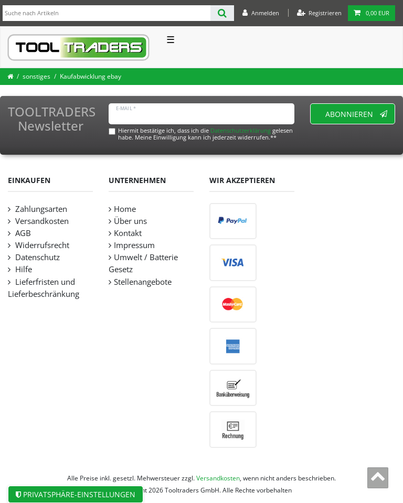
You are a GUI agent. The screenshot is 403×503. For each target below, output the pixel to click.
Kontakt (128, 233)
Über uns (130, 221)
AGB (22, 233)
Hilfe (22, 269)
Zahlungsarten (40, 209)
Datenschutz (36, 257)
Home (125, 209)
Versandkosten (41, 221)
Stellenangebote (143, 281)
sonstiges (36, 76)
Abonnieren (356, 114)
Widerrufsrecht (41, 245)
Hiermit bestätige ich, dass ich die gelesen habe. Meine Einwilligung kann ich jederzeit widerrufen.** (205, 134)
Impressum (134, 245)
